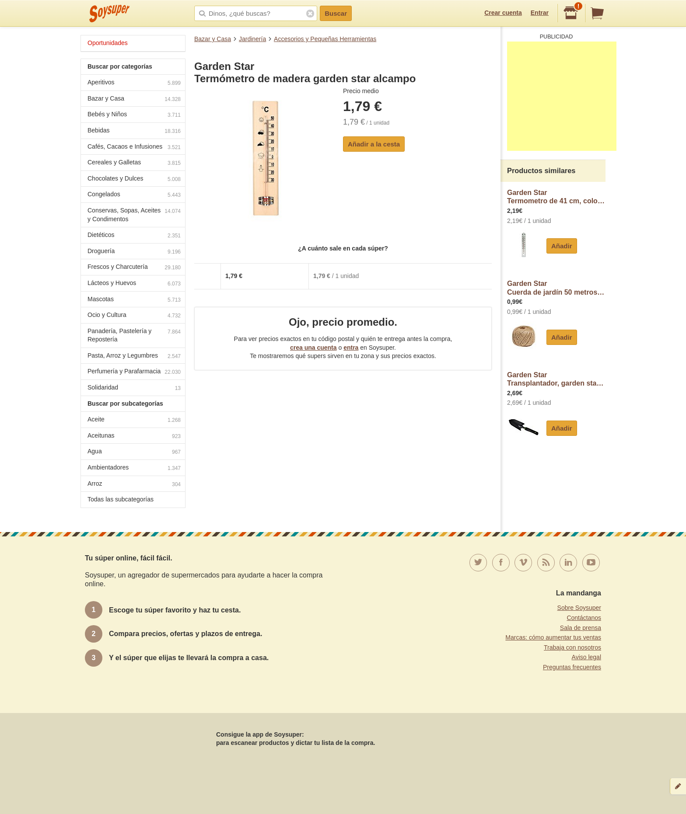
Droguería (134, 252)
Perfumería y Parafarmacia (134, 372)
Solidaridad (134, 388)
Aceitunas (134, 436)
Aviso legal (586, 657)
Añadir (561, 246)
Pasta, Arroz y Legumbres (134, 356)
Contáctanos (584, 617)
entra (350, 347)
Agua (134, 452)
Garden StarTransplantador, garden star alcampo (556, 379)
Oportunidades (108, 42)
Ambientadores (134, 468)
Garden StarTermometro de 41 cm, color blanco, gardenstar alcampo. (556, 197)
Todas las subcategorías (121, 499)
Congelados (134, 195)
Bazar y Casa (212, 38)
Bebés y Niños (134, 115)
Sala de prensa (580, 627)
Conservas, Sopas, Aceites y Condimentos (134, 215)
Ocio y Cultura (134, 315)
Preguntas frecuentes (572, 667)
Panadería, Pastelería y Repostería (134, 335)
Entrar (540, 12)
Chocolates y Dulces (134, 179)
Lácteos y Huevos (134, 284)
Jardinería (252, 38)
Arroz (134, 484)
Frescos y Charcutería (134, 267)
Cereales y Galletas (134, 163)
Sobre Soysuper (579, 607)
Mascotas (134, 300)
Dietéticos (134, 235)
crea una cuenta (313, 347)
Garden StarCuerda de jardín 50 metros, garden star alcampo (556, 288)
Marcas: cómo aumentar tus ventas (553, 637)
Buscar (336, 13)
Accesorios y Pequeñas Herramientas (325, 38)
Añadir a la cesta (374, 144)
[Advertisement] (561, 96)
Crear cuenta (503, 12)
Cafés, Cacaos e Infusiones (134, 147)
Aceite (134, 420)
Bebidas (134, 131)
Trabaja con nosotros (572, 647)
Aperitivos (134, 83)
